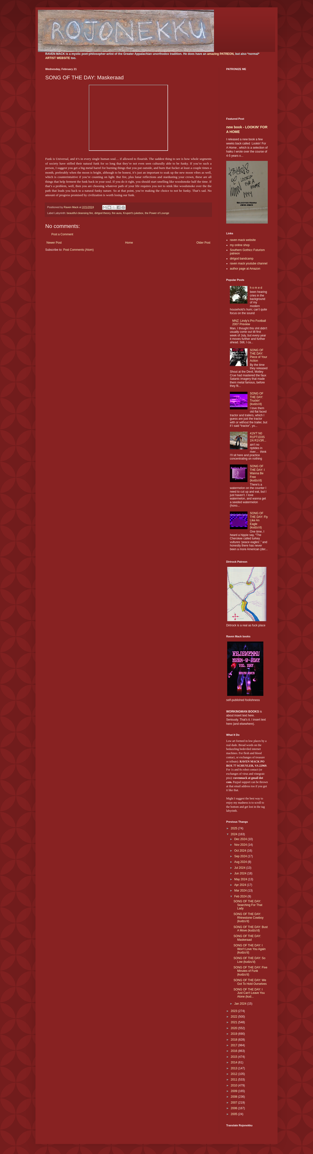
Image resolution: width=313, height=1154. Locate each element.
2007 (234, 1102)
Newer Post (54, 242)
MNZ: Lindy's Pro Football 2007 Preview (249, 322)
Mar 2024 (240, 890)
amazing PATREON (220, 54)
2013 (234, 1068)
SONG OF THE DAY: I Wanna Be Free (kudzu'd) (257, 473)
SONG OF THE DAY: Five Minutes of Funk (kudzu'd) (250, 971)
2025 (234, 828)
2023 (234, 1011)
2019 (234, 1033)
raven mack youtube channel (248, 263)
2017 (234, 1045)
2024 (234, 834)
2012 (234, 1074)
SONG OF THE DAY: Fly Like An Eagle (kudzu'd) (259, 520)
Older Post (203, 242)
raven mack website (243, 240)
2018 (234, 1039)
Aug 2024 (241, 862)
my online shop (240, 245)
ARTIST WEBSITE (57, 58)
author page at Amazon (245, 268)
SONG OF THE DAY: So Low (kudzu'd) (249, 959)
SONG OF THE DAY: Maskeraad (247, 937)
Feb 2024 (240, 896)
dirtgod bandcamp (241, 258)
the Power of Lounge (157, 213)
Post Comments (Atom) (78, 249)
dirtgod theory (102, 213)
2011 (234, 1079)
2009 (234, 1091)
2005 (234, 1114)
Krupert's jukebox (133, 213)
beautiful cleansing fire (80, 213)
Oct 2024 (240, 850)
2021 (234, 1022)
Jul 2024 (240, 867)
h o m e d (256, 287)
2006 (234, 1108)
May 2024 (241, 879)
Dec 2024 (241, 839)
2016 (234, 1051)
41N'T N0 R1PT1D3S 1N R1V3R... (258, 437)
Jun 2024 (240, 873)
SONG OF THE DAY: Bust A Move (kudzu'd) (251, 928)
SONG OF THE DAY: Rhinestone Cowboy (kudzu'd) (248, 917)
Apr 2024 (240, 885)
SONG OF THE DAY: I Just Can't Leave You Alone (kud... (249, 993)
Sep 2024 (241, 856)
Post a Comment (62, 234)
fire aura (117, 213)
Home (129, 242)
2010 (234, 1085)
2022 (234, 1016)
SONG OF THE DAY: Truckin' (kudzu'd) (256, 399)
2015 (234, 1057)
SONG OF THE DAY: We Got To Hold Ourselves (250, 981)
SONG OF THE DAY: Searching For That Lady (248, 905)
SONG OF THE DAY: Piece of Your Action (258, 355)
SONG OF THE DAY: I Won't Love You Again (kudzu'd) (250, 949)
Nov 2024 (241, 844)
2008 (234, 1096)
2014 (234, 1062)
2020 (234, 1028)
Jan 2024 (240, 1003)
